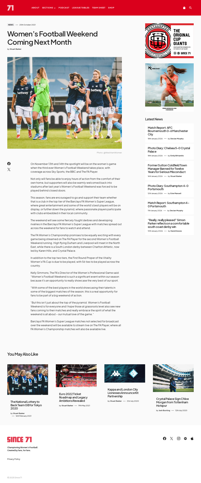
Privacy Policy (13, 459)
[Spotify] (185, 438)
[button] (190, 8)
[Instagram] (178, 438)
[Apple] (192, 438)
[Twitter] (171, 438)
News (10, 25)
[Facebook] (164, 438)
